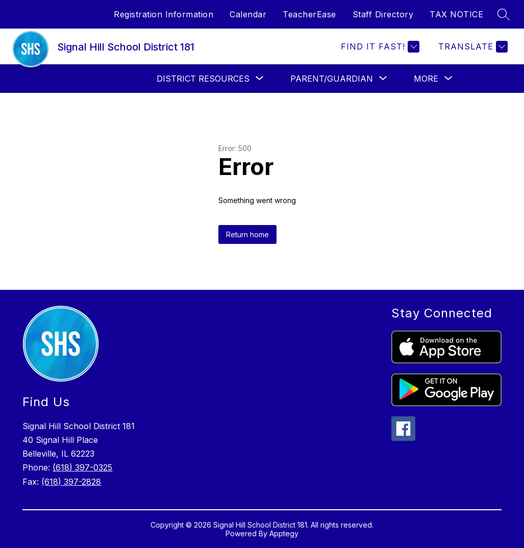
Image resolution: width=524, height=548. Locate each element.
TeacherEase (309, 14)
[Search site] (503, 14)
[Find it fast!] (378, 46)
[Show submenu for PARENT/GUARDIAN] (331, 78)
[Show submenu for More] (426, 78)
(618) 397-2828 (71, 482)
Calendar (248, 14)
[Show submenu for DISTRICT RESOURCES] (203, 78)
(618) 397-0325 (82, 467)
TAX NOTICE (456, 14)
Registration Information (163, 14)
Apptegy (283, 533)
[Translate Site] (472, 46)
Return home (247, 234)
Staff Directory (383, 14)
